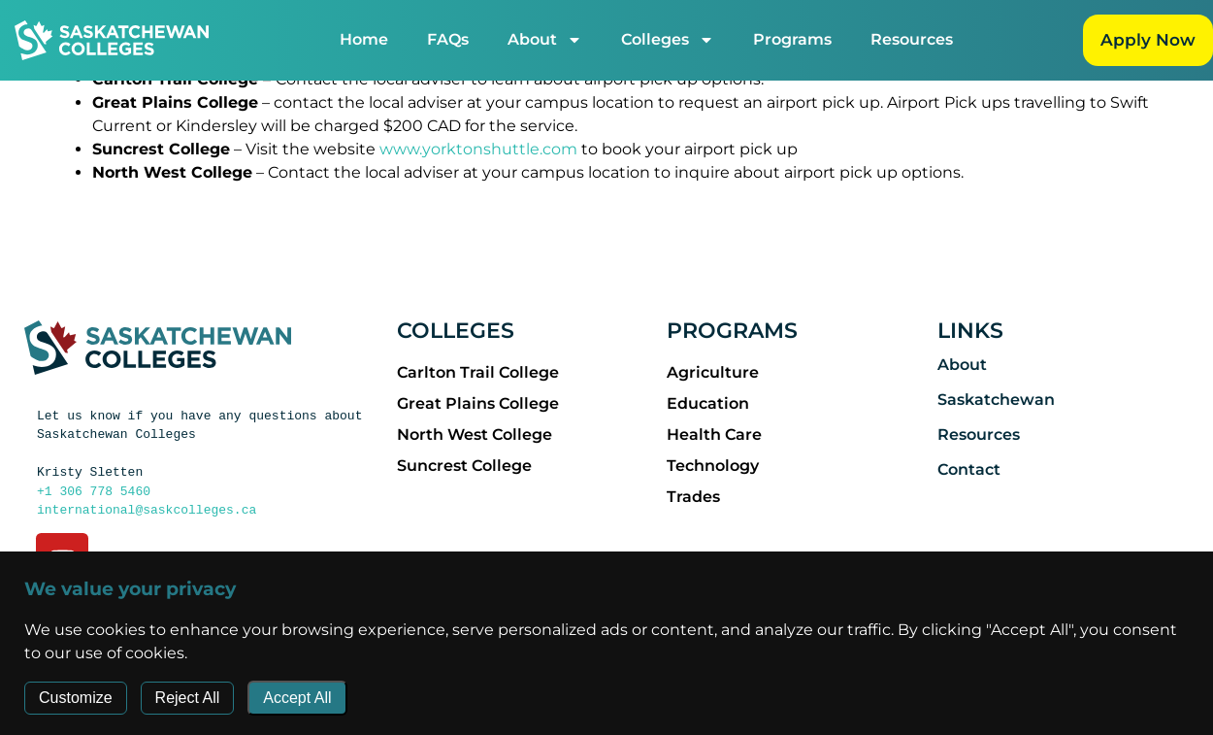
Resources (915, 39)
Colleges (671, 39)
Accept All (297, 697)
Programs (796, 39)
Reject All (187, 697)
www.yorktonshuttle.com (478, 148)
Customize (76, 697)
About (548, 39)
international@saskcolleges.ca (146, 509)
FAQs (452, 39)
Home (368, 39)
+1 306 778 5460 (93, 490)
